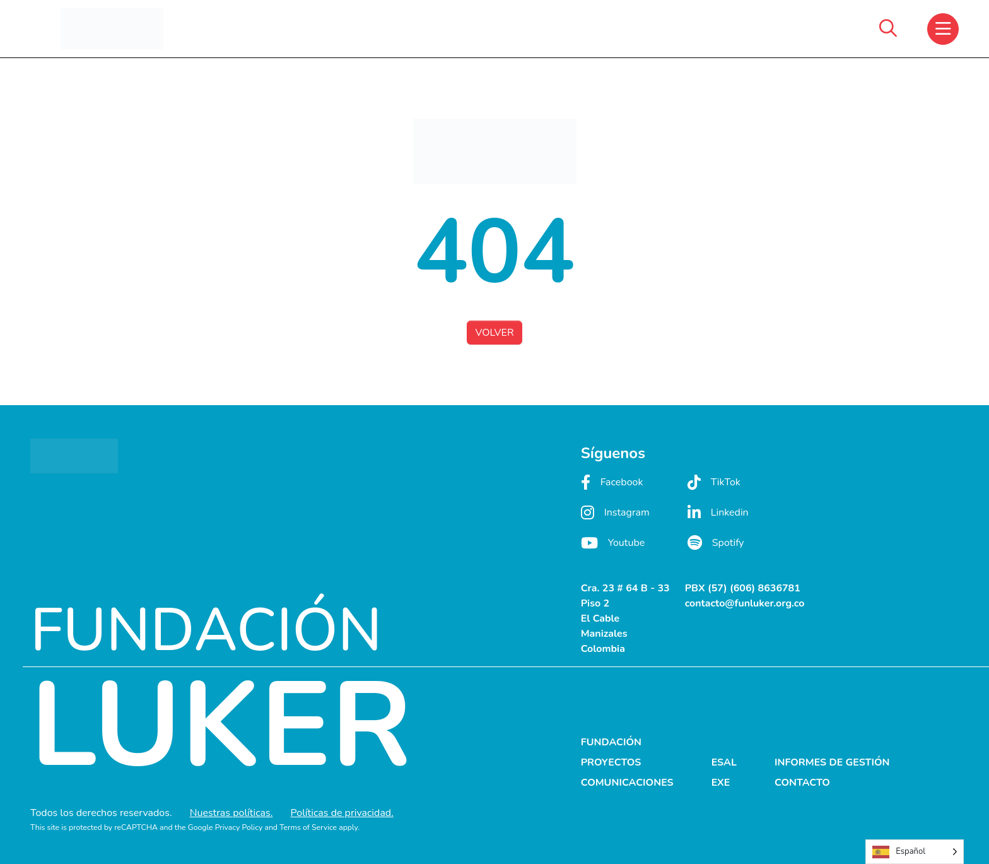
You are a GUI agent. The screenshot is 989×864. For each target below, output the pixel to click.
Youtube (613, 542)
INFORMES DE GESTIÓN (832, 762)
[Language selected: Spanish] (914, 851)
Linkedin (718, 512)
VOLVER (494, 333)
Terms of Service (308, 827)
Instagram (615, 512)
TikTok (714, 482)
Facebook (612, 482)
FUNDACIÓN (611, 742)
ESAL (724, 762)
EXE (720, 783)
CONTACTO (802, 783)
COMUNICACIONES (627, 783)
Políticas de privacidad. (341, 813)
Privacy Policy (239, 827)
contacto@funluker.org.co (745, 603)
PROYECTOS (611, 762)
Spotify (716, 542)
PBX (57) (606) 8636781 (742, 588)
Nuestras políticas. (231, 813)
